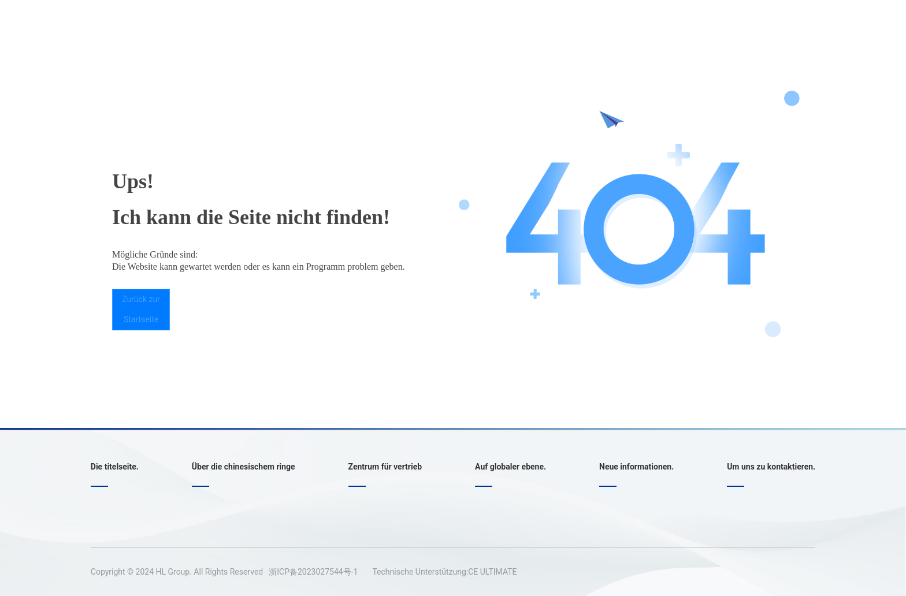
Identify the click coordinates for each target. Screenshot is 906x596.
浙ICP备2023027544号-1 (313, 571)
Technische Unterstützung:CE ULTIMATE (444, 571)
